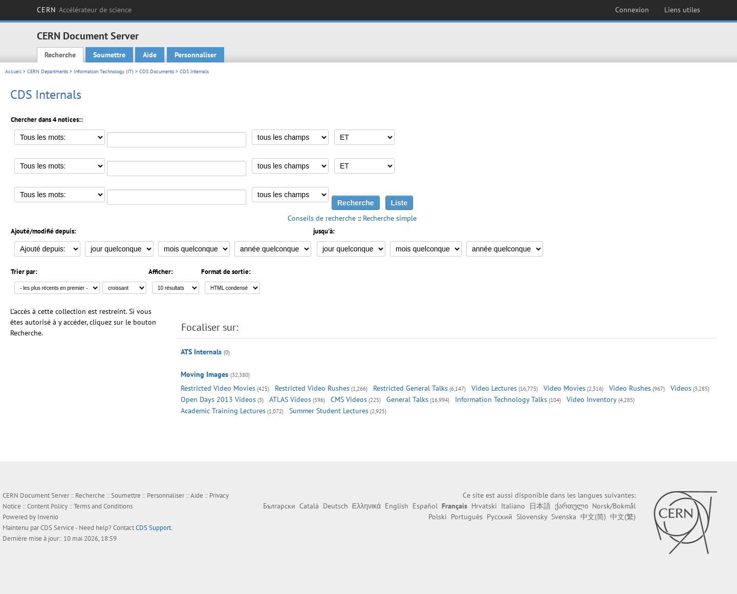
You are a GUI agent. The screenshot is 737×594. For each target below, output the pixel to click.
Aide (150, 54)
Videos (680, 388)
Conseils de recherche (322, 218)
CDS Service (57, 527)
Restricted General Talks (410, 388)
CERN (84, 9)
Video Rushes (630, 388)
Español (425, 506)
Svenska (563, 516)
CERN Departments (47, 71)
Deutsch (335, 506)
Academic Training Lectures (223, 410)
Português (467, 516)
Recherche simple (390, 218)
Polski (437, 516)
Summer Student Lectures (328, 410)
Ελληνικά (366, 506)
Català (309, 506)
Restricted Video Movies (218, 388)
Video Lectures (494, 388)
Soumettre (109, 54)
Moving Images (204, 374)
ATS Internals (201, 351)
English (396, 506)
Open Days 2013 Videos (218, 399)
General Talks (407, 399)
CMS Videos (349, 399)
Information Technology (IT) (104, 71)
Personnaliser (195, 54)
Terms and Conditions (103, 506)
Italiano (513, 506)
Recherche (60, 54)
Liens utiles (682, 9)
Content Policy (47, 506)
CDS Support (153, 527)
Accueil (13, 71)
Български (279, 506)
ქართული (571, 506)
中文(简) (593, 516)
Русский (499, 516)
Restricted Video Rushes (312, 388)
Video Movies (565, 388)
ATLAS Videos (290, 399)
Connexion (632, 9)
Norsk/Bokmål (614, 506)
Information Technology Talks (501, 399)
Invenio (47, 517)
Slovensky (531, 516)
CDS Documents (156, 71)
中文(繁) (623, 516)
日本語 (540, 506)
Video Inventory (592, 399)
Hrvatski (484, 506)
